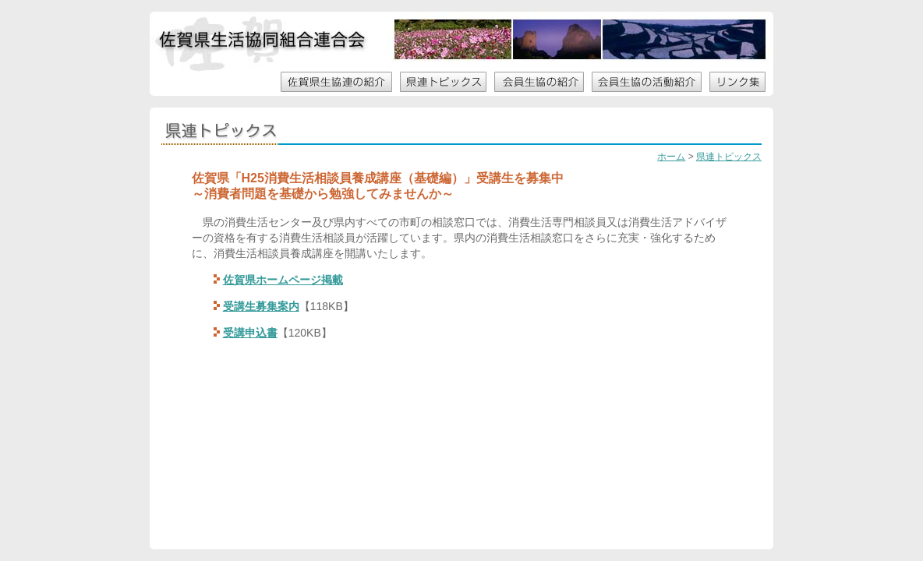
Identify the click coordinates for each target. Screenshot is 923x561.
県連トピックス (729, 156)
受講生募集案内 (261, 306)
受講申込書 (250, 332)
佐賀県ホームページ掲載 (283, 279)
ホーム (671, 156)
